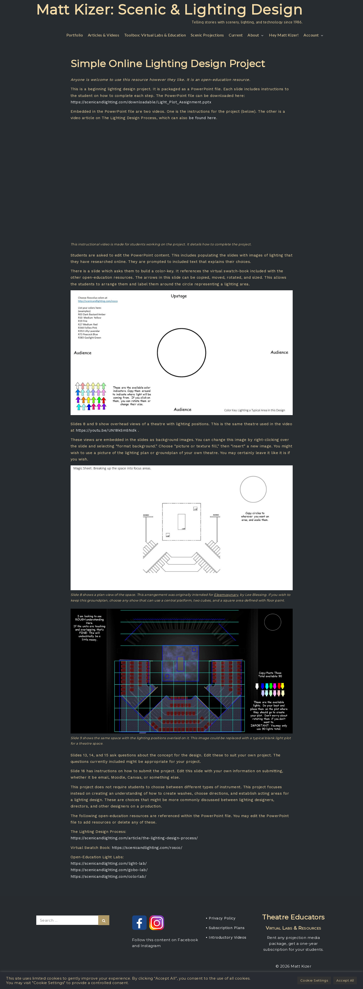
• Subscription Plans (225, 928)
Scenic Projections (207, 35)
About (256, 35)
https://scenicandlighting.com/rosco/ (147, 847)
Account (314, 35)
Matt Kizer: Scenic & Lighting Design (169, 9)
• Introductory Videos (226, 937)
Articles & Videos (103, 35)
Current (236, 35)
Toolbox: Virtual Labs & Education (155, 35)
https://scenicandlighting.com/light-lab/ (109, 863)
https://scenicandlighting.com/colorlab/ (109, 876)
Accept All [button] (345, 980)
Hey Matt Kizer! (284, 35)
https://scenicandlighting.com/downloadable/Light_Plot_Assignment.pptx (141, 102)
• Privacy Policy (220, 918)
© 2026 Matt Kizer (293, 966)
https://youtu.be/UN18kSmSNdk (106, 430)
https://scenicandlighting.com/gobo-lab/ (109, 870)
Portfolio (74, 35)
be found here (202, 118)
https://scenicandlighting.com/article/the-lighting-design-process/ (134, 838)
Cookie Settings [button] (314, 980)
